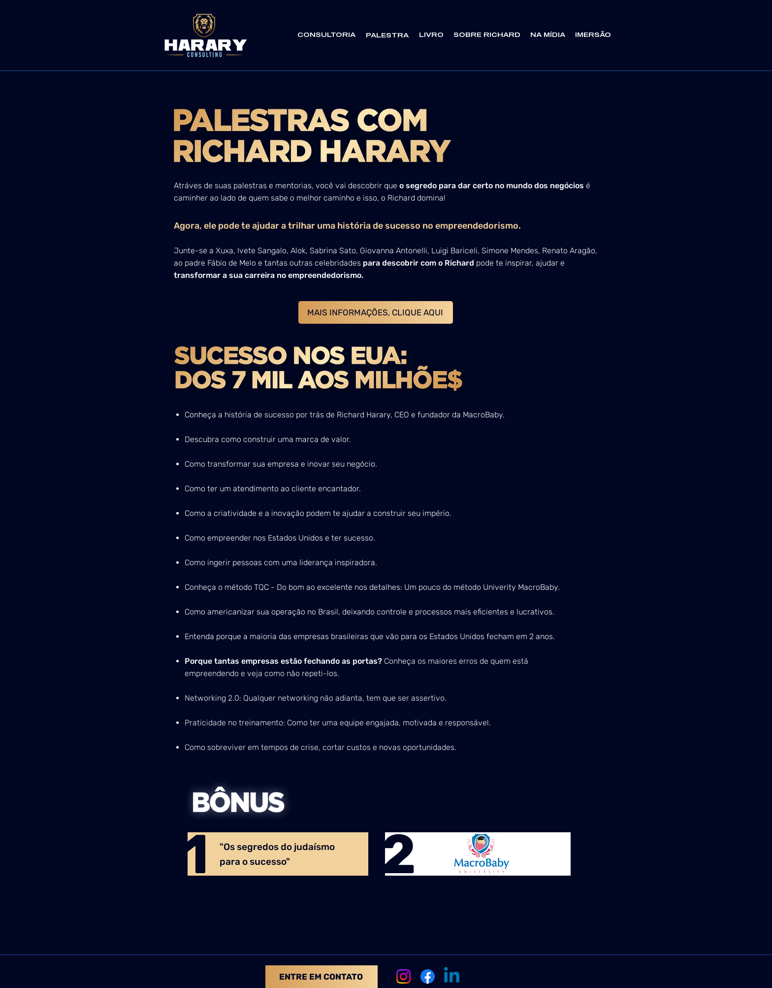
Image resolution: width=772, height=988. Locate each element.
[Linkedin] (451, 976)
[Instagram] (403, 976)
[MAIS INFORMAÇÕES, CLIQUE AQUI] (375, 312)
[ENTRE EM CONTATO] (321, 976)
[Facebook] (427, 976)
